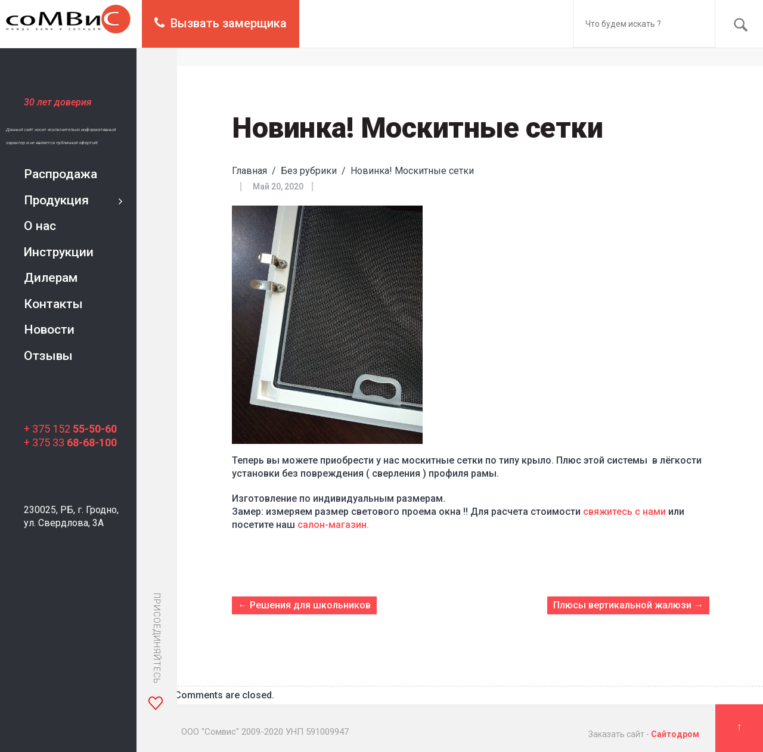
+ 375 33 (70, 442)
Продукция (56, 200)
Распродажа (60, 174)
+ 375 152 (70, 428)
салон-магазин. (334, 524)
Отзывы (48, 356)
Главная (249, 170)
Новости (49, 329)
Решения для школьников (310, 605)
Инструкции (59, 252)
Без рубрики (309, 170)
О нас (40, 226)
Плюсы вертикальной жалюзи (622, 605)
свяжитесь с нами (624, 511)
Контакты (53, 304)
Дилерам (50, 278)
